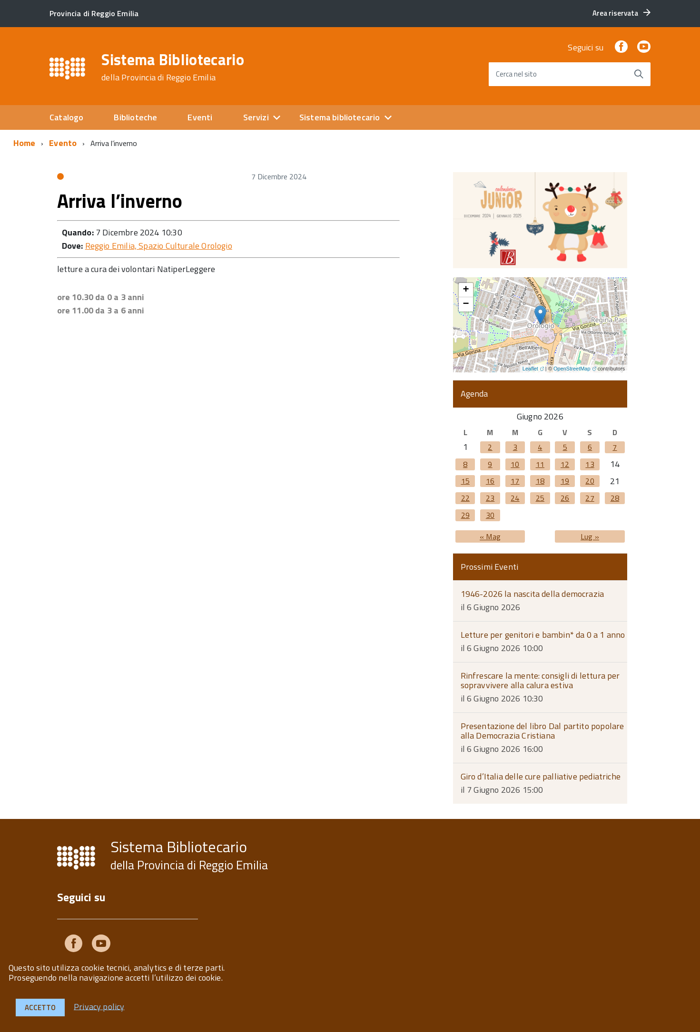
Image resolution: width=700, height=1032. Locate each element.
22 (465, 498)
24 (515, 498)
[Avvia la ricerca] (639, 74)
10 (515, 464)
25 (540, 498)
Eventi (199, 117)
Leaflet (530, 368)
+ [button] (466, 290)
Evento (63, 142)
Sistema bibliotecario (339, 117)
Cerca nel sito (516, 74)
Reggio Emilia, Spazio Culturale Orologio (158, 245)
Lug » (590, 536)
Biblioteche (135, 117)
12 (565, 464)
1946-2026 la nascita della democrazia (532, 593)
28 (615, 498)
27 (589, 498)
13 (589, 464)
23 (490, 498)
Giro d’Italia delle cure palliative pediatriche (541, 776)
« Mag (490, 536)
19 (565, 481)
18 (540, 481)
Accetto (40, 1007)
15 (465, 481)
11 (540, 464)
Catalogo (66, 117)
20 (589, 481)
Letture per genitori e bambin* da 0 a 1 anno (543, 634)
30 (490, 515)
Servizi (256, 117)
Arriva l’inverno (120, 200)
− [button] (466, 304)
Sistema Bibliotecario (172, 67)
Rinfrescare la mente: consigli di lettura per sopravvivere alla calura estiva (540, 680)
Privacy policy (99, 1006)
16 (490, 481)
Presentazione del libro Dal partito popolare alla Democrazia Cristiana (542, 731)
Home (24, 142)
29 (465, 515)
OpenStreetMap (572, 368)
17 (515, 481)
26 (565, 498)
